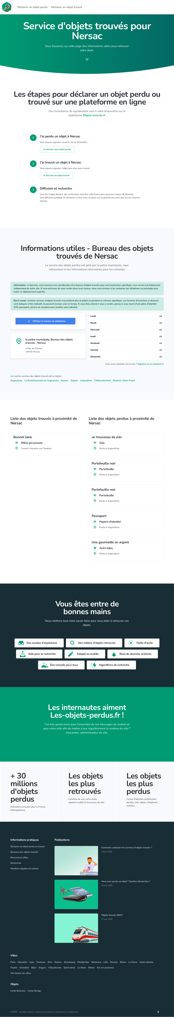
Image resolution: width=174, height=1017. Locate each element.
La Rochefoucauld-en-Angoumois (41, 380)
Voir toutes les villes (20, 973)
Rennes (114, 962)
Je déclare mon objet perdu (57, 149)
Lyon (31, 962)
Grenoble (24, 967)
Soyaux (64, 380)
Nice (50, 962)
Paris (13, 962)
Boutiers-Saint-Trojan (124, 380)
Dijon (33, 967)
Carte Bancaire (18, 990)
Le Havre (132, 962)
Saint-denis (69, 967)
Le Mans (81, 967)
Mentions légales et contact (24, 868)
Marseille (22, 962)
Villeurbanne (54, 967)
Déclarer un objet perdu (32, 7)
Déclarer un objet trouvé (66, 7)
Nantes (58, 962)
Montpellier (83, 962)
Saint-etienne (146, 962)
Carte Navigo (34, 990)
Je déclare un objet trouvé (56, 175)
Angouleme (16, 380)
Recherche (15, 863)
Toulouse (40, 962)
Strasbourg (69, 962)
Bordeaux (96, 962)
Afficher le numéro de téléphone (45, 321)
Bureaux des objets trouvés (24, 852)
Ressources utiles (19, 857)
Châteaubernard (102, 380)
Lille (106, 962)
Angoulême (86, 380)
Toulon (13, 967)
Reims (123, 962)
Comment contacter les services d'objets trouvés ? (126, 847)
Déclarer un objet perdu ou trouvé (27, 846)
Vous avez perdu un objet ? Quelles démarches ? (125, 881)
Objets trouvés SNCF (112, 915)
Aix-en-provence (105, 967)
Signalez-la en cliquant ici (151, 364)
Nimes (91, 967)
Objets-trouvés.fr (94, 115)
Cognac (74, 380)
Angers (42, 967)
